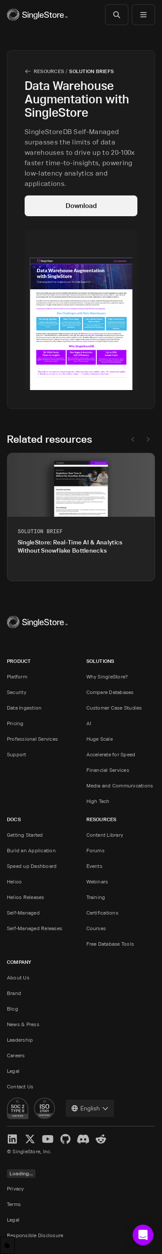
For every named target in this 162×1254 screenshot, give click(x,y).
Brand (14, 993)
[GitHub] (65, 1138)
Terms (14, 1204)
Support (16, 754)
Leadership (20, 1039)
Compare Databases (110, 692)
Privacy (15, 1188)
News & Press (23, 1024)
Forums (95, 850)
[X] (30, 1138)
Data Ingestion (24, 707)
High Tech (98, 801)
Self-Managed (23, 912)
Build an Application (31, 850)
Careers (16, 1055)
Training (95, 897)
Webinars (97, 881)
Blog (12, 1008)
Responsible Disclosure (35, 1235)
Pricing (15, 723)
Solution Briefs (91, 71)
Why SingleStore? (107, 676)
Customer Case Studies (114, 707)
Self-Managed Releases (34, 928)
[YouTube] (47, 1138)
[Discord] (83, 1138)
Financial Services (107, 770)
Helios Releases (25, 897)
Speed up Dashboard (32, 866)
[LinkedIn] (12, 1138)
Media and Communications (119, 785)
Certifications (102, 912)
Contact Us (20, 1086)
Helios (14, 881)
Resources (49, 71)
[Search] (116, 14)
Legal (13, 1071)
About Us (18, 977)
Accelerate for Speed (111, 754)
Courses (96, 928)
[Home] (37, 14)
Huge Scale (99, 739)
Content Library (105, 835)
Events (94, 866)
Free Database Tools (110, 943)
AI (88, 723)
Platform (17, 676)
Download (81, 206)
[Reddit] (100, 1138)
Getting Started (25, 835)
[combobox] (90, 1108)
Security (16, 692)
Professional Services (32, 739)
